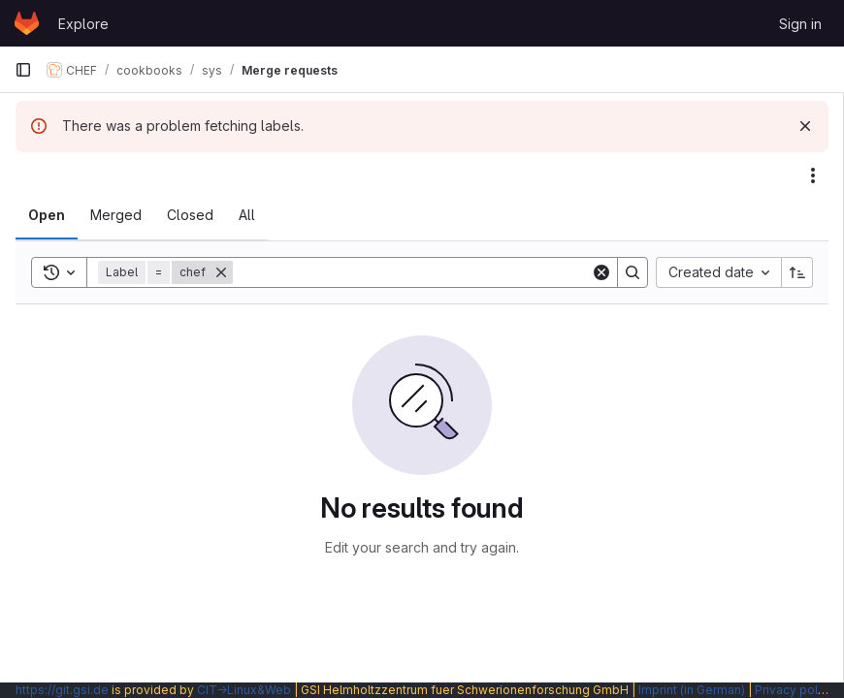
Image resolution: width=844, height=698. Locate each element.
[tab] (47, 215)
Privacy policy (794, 689)
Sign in (800, 24)
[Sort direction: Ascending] (797, 272)
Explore (83, 24)
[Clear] (601, 272)
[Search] (412, 272)
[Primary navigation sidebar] (23, 69)
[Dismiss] (805, 126)
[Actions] (812, 175)
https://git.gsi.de (62, 689)
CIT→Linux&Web (244, 689)
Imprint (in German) (691, 689)
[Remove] (221, 272)
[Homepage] (27, 23)
